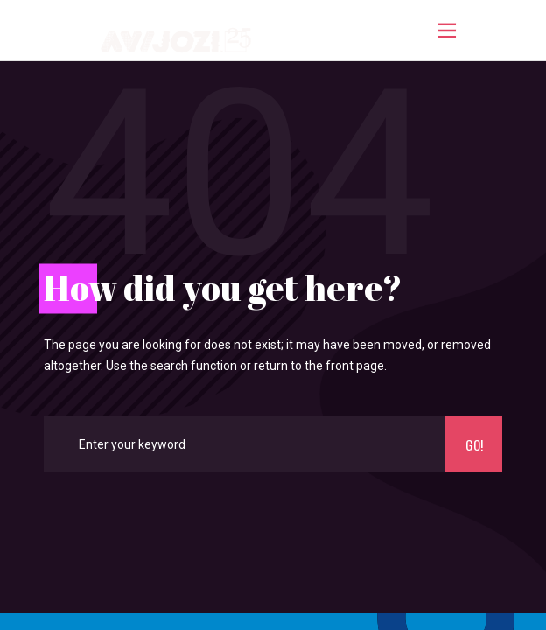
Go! (474, 444)
